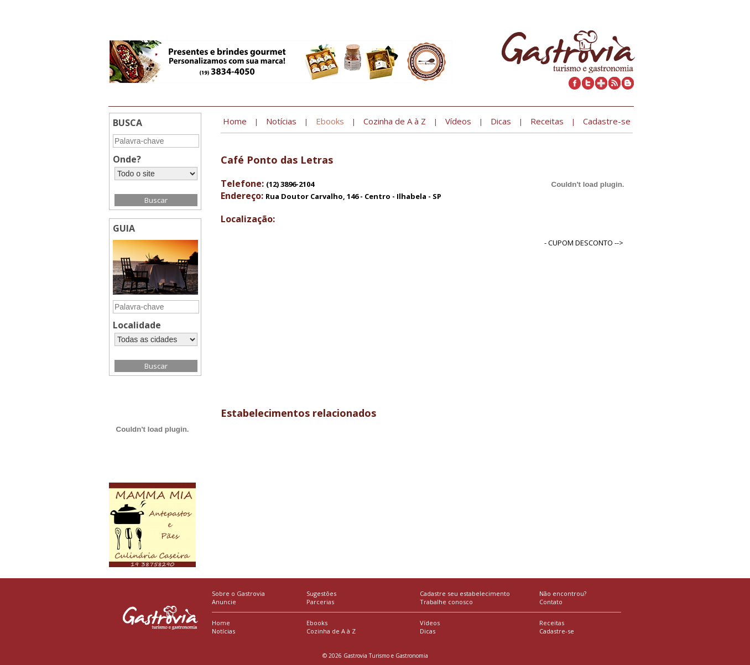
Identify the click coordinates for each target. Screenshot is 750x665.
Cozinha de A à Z (331, 631)
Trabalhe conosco (446, 602)
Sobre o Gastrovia (238, 593)
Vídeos (430, 623)
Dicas (427, 631)
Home (221, 623)
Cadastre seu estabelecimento (465, 593)
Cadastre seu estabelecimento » (586, 8)
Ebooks (316, 623)
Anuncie (224, 602)
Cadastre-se (556, 631)
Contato (550, 602)
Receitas (551, 623)
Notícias (223, 631)
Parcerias (320, 602)
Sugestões (321, 593)
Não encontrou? (562, 593)
